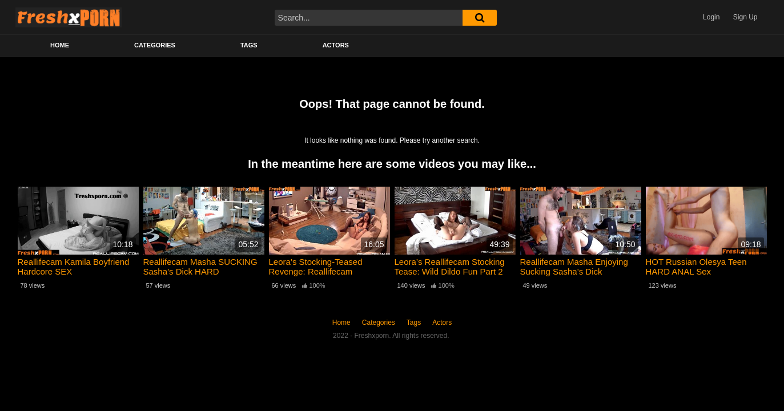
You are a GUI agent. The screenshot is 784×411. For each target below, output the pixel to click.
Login (711, 17)
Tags (249, 45)
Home (59, 45)
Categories (154, 45)
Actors (336, 45)
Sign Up (745, 17)
